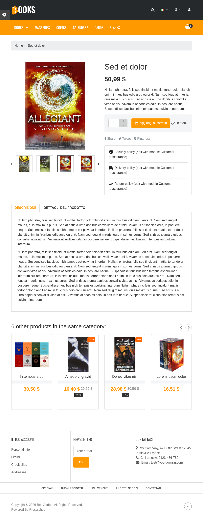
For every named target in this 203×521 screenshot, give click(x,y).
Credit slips (19, 464)
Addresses (18, 472)
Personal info (20, 449)
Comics (61, 27)
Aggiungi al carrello (150, 123)
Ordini (15, 457)
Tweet (125, 138)
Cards (99, 27)
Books (21, 27)
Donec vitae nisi (124, 377)
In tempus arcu (31, 377)
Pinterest (142, 138)
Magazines (42, 27)
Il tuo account (22, 439)
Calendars (80, 27)
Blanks (115, 27)
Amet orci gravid (78, 377)
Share (110, 138)
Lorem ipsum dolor (171, 377)
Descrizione (25, 207)
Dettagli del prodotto (64, 207)
